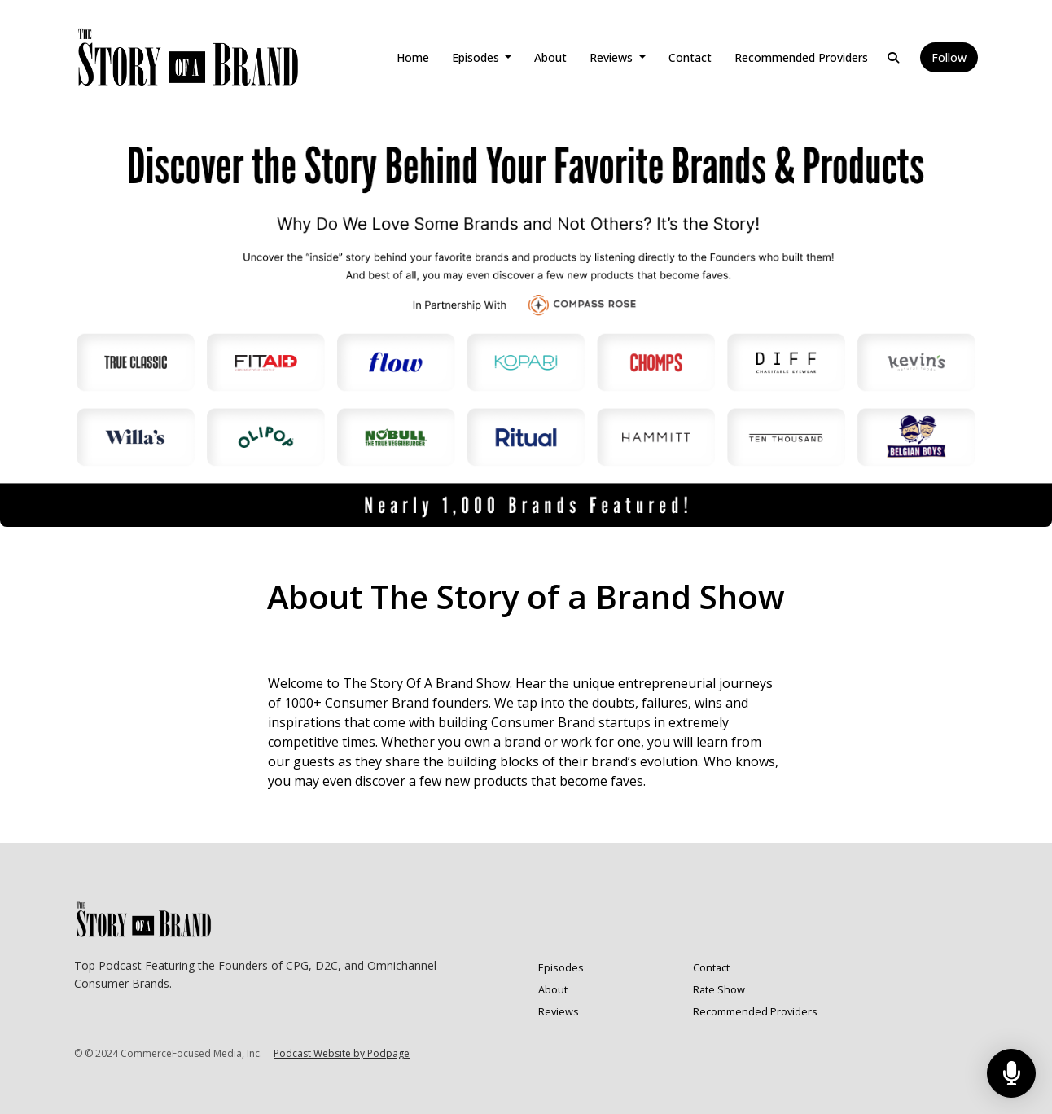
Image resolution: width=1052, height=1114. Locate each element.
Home (413, 57)
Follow (949, 57)
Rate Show (719, 989)
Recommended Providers (801, 57)
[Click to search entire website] (893, 57)
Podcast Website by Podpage (342, 1053)
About (550, 57)
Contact (690, 57)
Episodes (477, 57)
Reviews (613, 57)
